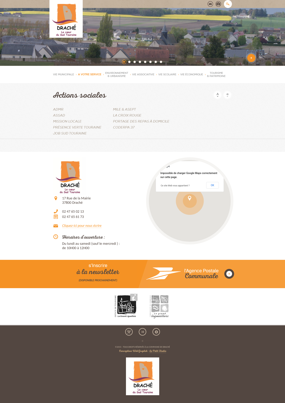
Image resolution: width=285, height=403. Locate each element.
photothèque (218, 4)
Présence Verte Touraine (77, 127)
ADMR (58, 109)
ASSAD (59, 115)
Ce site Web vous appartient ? (175, 185)
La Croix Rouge (127, 115)
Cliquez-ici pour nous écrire (82, 225)
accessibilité (129, 332)
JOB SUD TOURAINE (70, 133)
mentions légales (156, 332)
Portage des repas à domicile (141, 121)
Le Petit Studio (157, 351)
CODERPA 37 (124, 127)
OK (212, 185)
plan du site (142, 332)
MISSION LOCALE (67, 121)
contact (210, 4)
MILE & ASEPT (124, 109)
